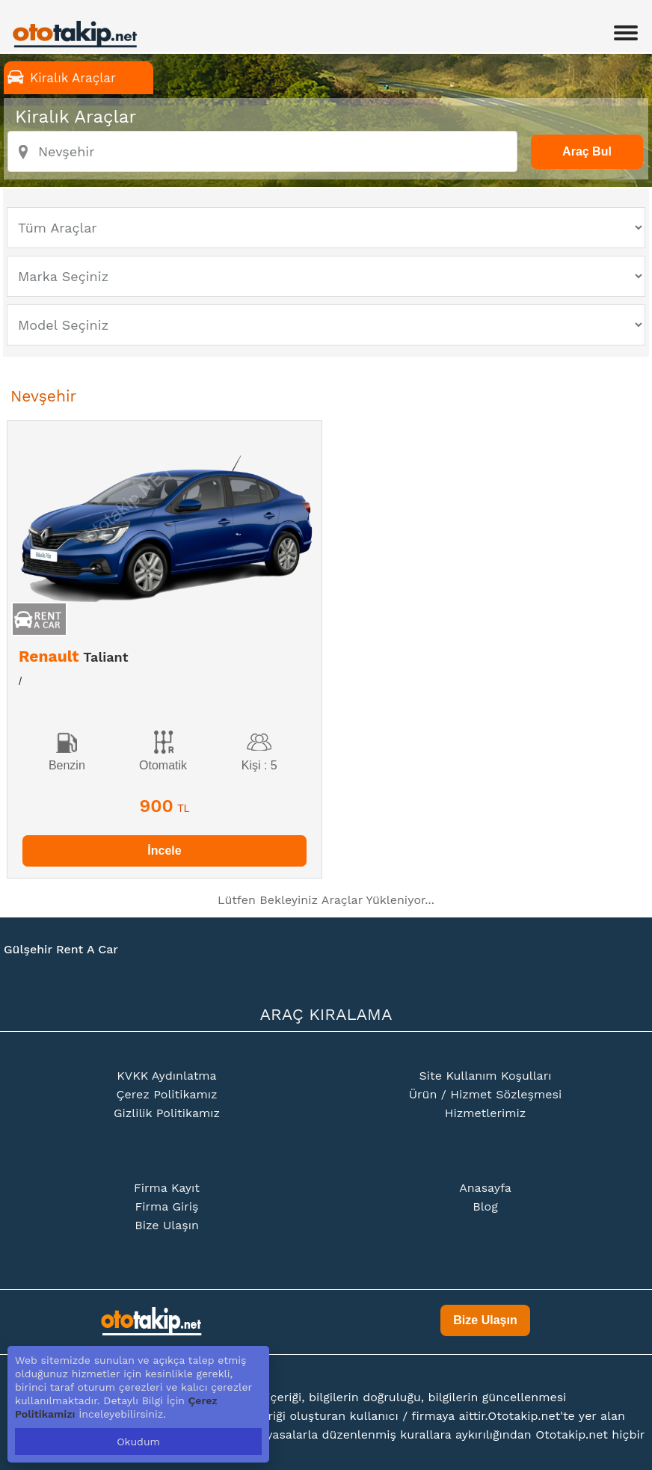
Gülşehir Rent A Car (61, 949)
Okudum (138, 1442)
